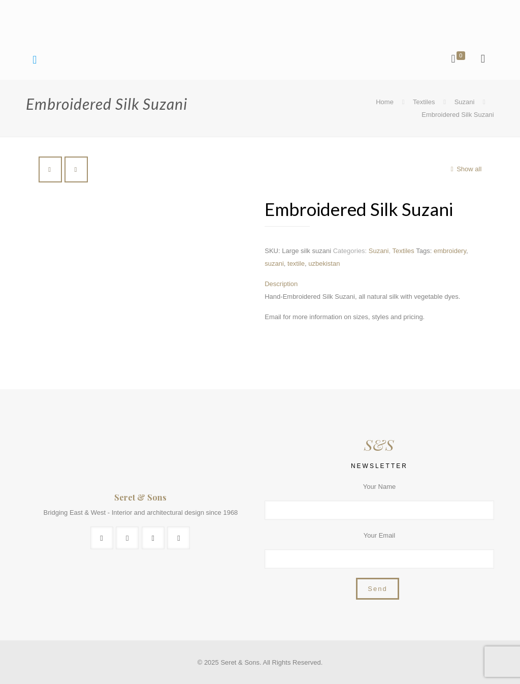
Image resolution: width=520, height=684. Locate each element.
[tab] (377, 283)
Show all (464, 169)
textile (296, 263)
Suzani (464, 102)
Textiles (424, 102)
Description (281, 284)
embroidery (450, 251)
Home (385, 102)
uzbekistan (324, 263)
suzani (274, 263)
